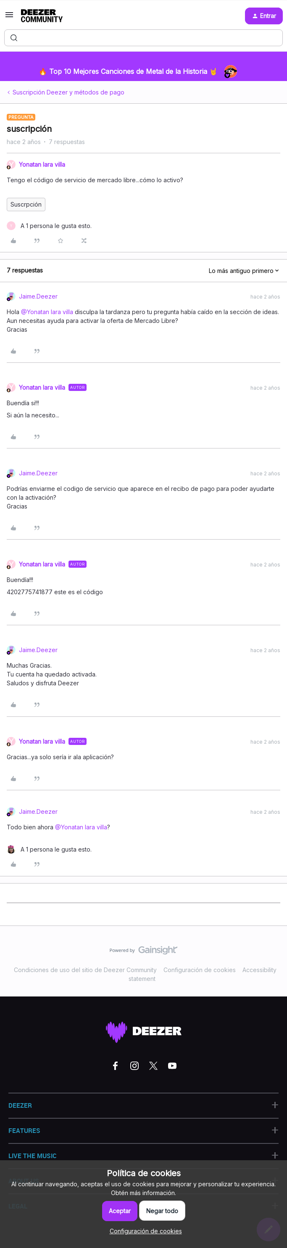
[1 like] (49, 225)
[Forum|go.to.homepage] (42, 16)
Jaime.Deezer (38, 296)
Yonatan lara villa (42, 164)
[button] (9, 17)
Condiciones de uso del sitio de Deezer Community (85, 969)
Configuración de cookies (199, 969)
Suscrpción (26, 204)
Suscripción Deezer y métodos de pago (68, 92)
